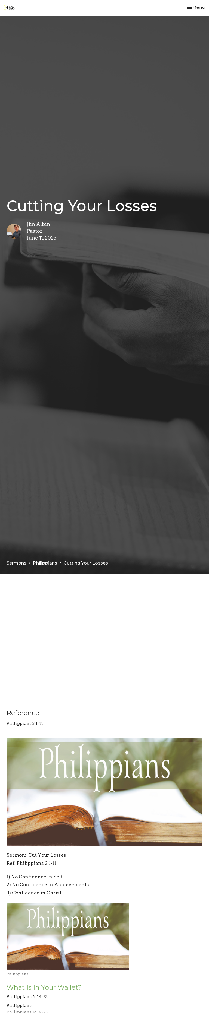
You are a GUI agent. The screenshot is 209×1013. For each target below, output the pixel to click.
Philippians (45, 563)
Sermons (16, 563)
